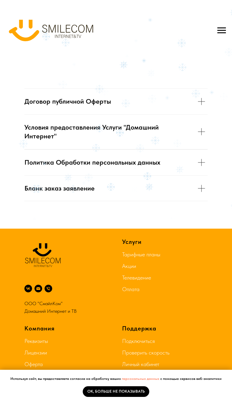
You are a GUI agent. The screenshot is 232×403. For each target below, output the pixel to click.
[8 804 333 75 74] (48, 288)
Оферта (33, 364)
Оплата (131, 289)
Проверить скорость (145, 352)
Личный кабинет (140, 364)
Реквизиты (36, 341)
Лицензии (35, 352)
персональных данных (140, 378)
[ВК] (28, 288)
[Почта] (38, 288)
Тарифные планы (141, 254)
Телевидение (136, 277)
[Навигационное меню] (221, 30)
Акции (129, 266)
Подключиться (138, 341)
